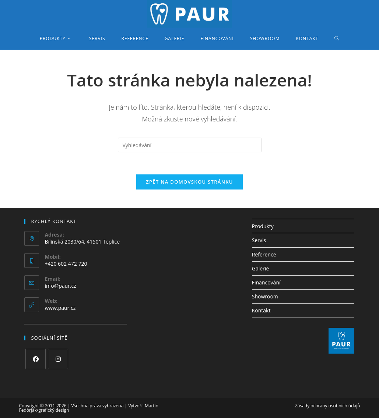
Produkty (263, 226)
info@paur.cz (60, 285)
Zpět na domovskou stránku (189, 181)
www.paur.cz (60, 307)
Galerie (260, 268)
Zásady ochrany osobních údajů (327, 406)
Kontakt (261, 310)
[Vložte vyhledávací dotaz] (190, 145)
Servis (259, 240)
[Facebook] (35, 359)
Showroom (265, 296)
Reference (264, 254)
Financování (266, 282)
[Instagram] (58, 359)
